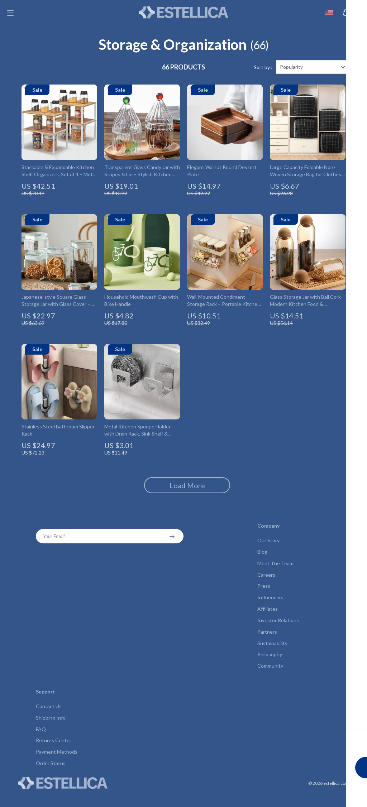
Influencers (270, 607)
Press (263, 595)
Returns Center (53, 754)
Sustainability (272, 654)
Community (270, 677)
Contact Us (49, 718)
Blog (262, 559)
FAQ (41, 742)
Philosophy (269, 666)
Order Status (51, 777)
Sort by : (263, 74)
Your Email (54, 543)
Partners (267, 642)
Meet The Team (275, 571)
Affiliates (267, 618)
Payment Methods (56, 766)
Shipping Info (51, 730)
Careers (266, 583)
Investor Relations (278, 630)
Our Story (268, 547)
